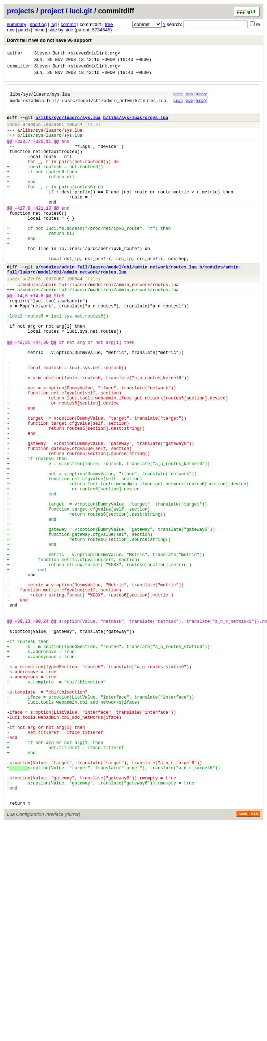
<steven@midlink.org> (94, 54)
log (54, 24)
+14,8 (36, 340)
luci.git (80, 11)
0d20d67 (55, 320)
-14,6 (21, 340)
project (52, 11)
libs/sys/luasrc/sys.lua (40, 99)
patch (24, 29)
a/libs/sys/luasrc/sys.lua (67, 126)
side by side (60, 29)
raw (10, 29)
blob (189, 98)
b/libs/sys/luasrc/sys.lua (135, 126)
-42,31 (22, 396)
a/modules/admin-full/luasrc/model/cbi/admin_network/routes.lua (116, 306)
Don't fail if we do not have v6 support (49, 40)
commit (68, 24)
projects (20, 11)
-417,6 (22, 235)
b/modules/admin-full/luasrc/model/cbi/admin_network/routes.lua (124, 309)
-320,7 (22, 154)
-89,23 (22, 735)
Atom (242, 966)
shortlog (38, 24)
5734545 (101, 29)
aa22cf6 (31, 320)
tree (109, 24)
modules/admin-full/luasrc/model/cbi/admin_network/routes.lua (88, 107)
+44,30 (40, 396)
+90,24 (40, 735)
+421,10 (42, 235)
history (201, 98)
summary (16, 24)
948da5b (31, 134)
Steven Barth (49, 54)
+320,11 (42, 154)
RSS (254, 966)
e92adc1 (55, 134)
